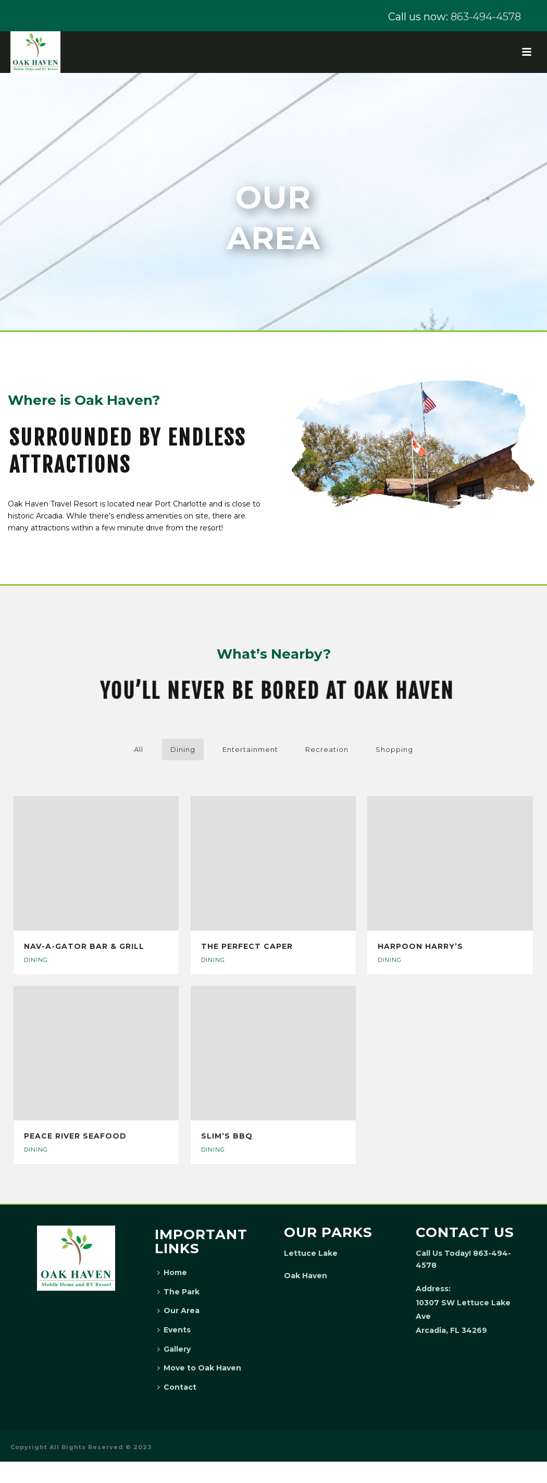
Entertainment (250, 749)
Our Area (178, 1310)
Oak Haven (305, 1275)
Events (174, 1329)
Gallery (174, 1349)
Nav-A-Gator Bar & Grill (84, 946)
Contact (176, 1387)
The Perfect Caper (247, 946)
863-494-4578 (486, 16)
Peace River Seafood (75, 1136)
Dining (182, 749)
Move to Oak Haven (199, 1368)
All (138, 749)
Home (172, 1272)
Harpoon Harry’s (420, 946)
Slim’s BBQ (227, 1136)
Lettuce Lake (311, 1253)
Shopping (394, 749)
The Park (178, 1291)
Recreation (327, 749)
